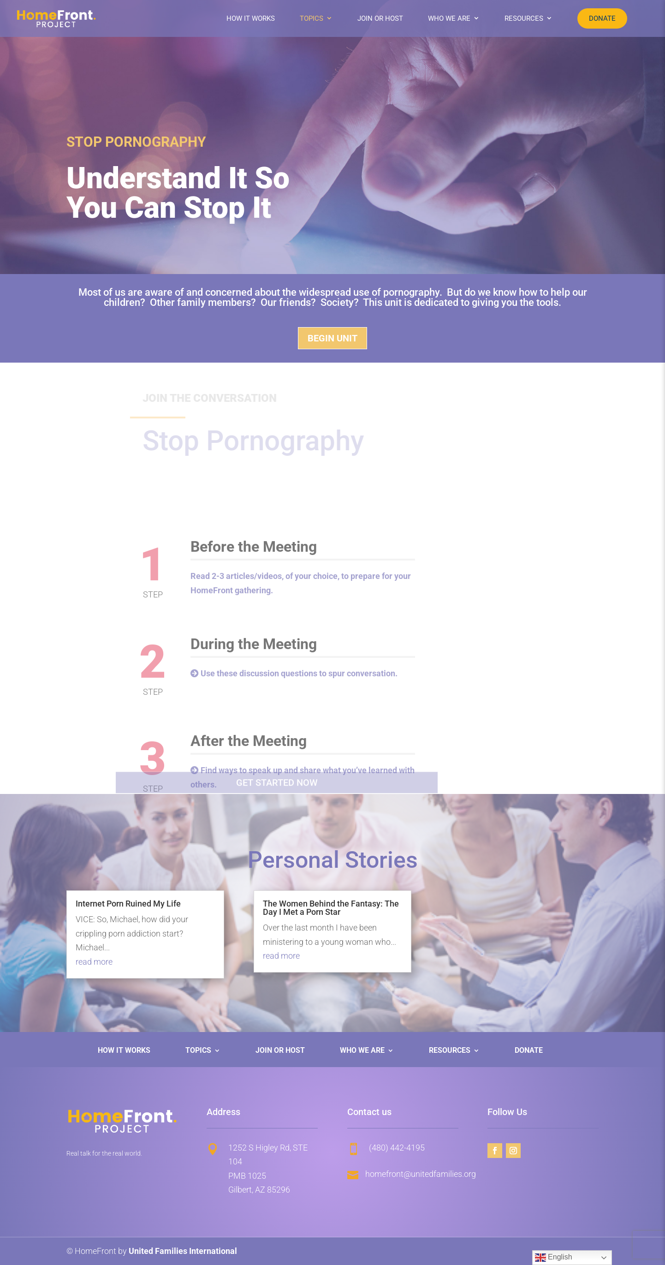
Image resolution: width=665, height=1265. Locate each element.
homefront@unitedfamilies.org (420, 1174)
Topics (311, 18)
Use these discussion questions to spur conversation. (299, 705)
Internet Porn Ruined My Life (128, 903)
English (553, 1257)
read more (94, 962)
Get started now (277, 791)
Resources (524, 18)
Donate (602, 18)
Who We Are (449, 18)
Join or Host (380, 18)
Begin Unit (332, 338)
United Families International (183, 1251)
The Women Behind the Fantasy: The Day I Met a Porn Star (331, 908)
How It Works (250, 18)
